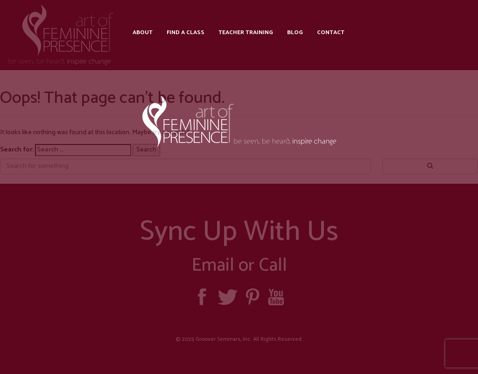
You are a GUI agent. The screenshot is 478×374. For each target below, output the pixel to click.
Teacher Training (245, 32)
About (143, 32)
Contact (330, 32)
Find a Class (185, 32)
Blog (295, 32)
